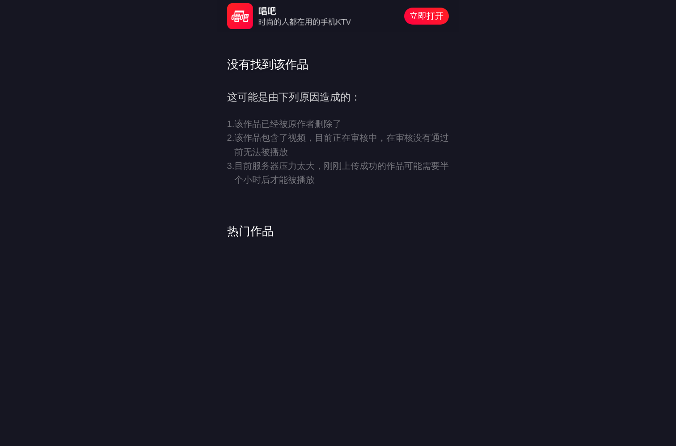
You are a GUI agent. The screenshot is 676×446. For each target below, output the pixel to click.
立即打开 (427, 16)
